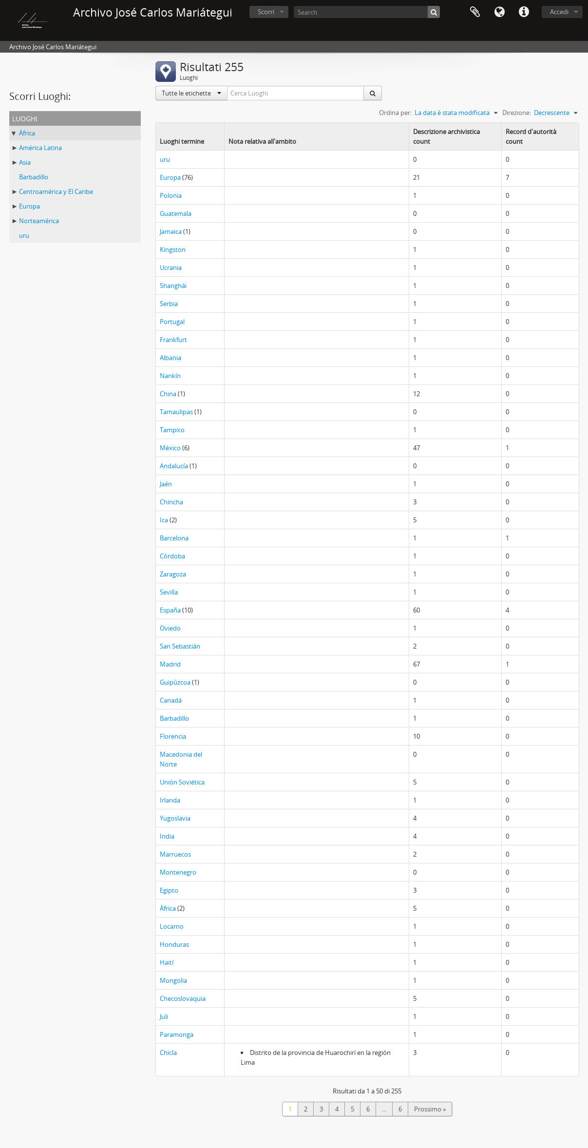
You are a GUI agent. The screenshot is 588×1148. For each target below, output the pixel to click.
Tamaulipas (176, 411)
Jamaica (171, 231)
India (167, 836)
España (170, 610)
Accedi (559, 11)
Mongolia (173, 980)
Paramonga (176, 1034)
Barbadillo (33, 176)
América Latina (40, 147)
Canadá (171, 700)
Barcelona (174, 538)
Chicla (168, 1052)
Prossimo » (430, 1109)
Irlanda (170, 800)
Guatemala (175, 213)
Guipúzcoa (175, 682)
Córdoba (172, 556)
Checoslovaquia (183, 998)
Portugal (172, 321)
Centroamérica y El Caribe (56, 191)
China (168, 393)
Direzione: (516, 112)
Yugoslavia (175, 818)
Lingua (499, 12)
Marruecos (175, 854)
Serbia (169, 303)
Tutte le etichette (191, 93)
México (170, 447)
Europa (29, 206)
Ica (164, 520)
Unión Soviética (182, 782)
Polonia (171, 195)
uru (24, 235)
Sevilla (169, 592)
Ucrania (171, 267)
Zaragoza (173, 574)
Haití (166, 962)
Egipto (169, 890)
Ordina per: (395, 112)
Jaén (166, 483)
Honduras (174, 944)
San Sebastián (180, 646)
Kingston (173, 249)
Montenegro (178, 872)
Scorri (266, 11)
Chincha (171, 501)
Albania (170, 357)
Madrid (170, 664)
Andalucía (174, 465)
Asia (25, 162)
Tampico (172, 429)
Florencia (173, 736)
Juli (164, 1016)
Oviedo (170, 628)
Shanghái (173, 285)
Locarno (172, 926)
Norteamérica (39, 220)
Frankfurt (173, 339)
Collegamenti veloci (524, 12)
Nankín (170, 375)
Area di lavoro (475, 12)
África (27, 133)
